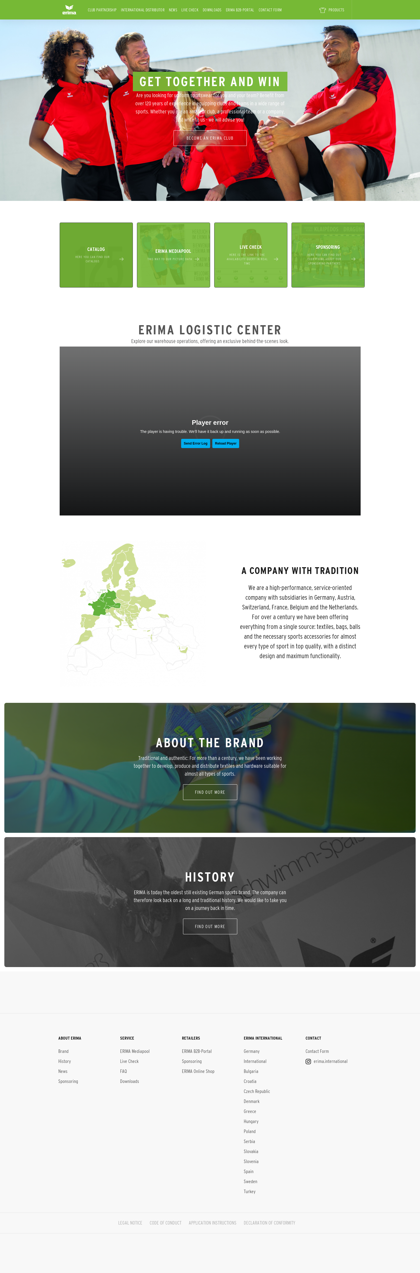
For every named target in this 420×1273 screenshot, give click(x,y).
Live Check (189, 10)
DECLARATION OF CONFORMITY (269, 1223)
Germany (251, 1051)
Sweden (250, 1181)
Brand (63, 1051)
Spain (249, 1171)
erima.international (327, 1061)
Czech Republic (257, 1091)
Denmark (251, 1101)
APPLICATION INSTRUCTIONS (212, 1223)
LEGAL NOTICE (130, 1223)
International (255, 1061)
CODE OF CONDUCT (165, 1223)
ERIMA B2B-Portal (240, 10)
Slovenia (251, 1161)
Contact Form (270, 10)
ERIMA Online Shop (198, 1071)
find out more (210, 792)
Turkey (249, 1191)
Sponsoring (68, 1081)
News (173, 10)
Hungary (251, 1121)
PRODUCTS (331, 10)
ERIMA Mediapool (135, 1051)
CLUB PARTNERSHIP (102, 10)
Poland (250, 1131)
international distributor (143, 10)
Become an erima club (210, 138)
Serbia (249, 1141)
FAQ (123, 1071)
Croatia (250, 1081)
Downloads (212, 10)
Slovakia (251, 1151)
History (64, 1061)
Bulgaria (251, 1071)
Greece (250, 1111)
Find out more (210, 926)
